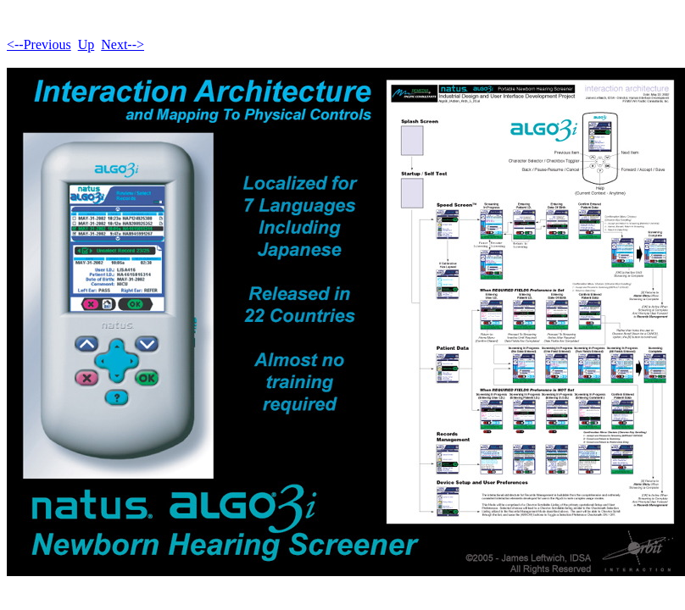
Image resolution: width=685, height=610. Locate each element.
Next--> (122, 44)
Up (86, 44)
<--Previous (39, 44)
